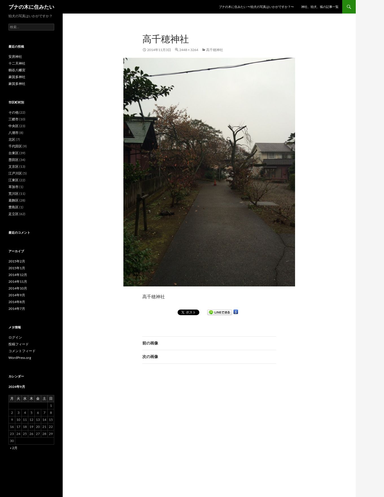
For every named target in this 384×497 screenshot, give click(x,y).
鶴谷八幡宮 (16, 70)
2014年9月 (16, 295)
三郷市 (13, 119)
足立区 (13, 214)
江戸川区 (15, 173)
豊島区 (13, 207)
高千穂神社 (214, 50)
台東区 (13, 153)
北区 (11, 139)
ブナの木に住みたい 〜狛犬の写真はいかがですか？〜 (256, 6)
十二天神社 (16, 63)
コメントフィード (22, 351)
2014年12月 (17, 275)
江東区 (13, 180)
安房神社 (15, 56)
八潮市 (13, 133)
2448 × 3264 (188, 50)
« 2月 (14, 448)
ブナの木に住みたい (31, 7)
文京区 (13, 166)
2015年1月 (16, 268)
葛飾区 (13, 200)
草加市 (13, 187)
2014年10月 (17, 288)
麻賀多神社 (16, 77)
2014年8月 (16, 302)
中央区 (13, 126)
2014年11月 (17, 281)
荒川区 (13, 193)
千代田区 (15, 146)
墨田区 (13, 160)
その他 (13, 112)
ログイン (15, 337)
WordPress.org (19, 357)
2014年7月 (16, 308)
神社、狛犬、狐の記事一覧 (320, 6)
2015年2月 (16, 261)
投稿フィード (18, 344)
